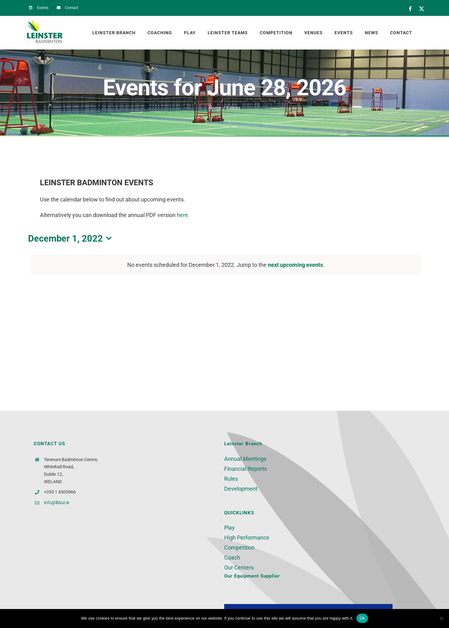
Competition (239, 547)
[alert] (226, 265)
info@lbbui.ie (56, 502)
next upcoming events (295, 265)
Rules (231, 478)
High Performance (246, 537)
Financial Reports (245, 468)
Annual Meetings (245, 459)
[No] (441, 618)
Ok (362, 618)
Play (229, 527)
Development (241, 488)
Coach (232, 557)
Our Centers (239, 567)
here (182, 215)
